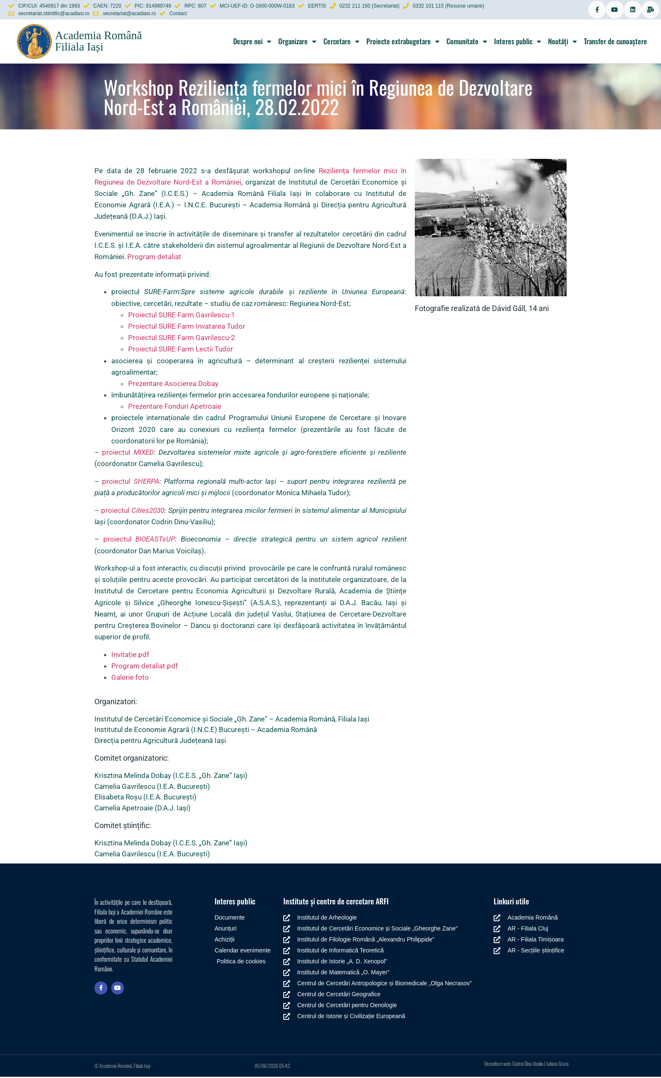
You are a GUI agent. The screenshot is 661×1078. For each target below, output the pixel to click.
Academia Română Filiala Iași (98, 42)
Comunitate (466, 42)
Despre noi (252, 42)
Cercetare (341, 42)
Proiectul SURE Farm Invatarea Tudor (186, 327)
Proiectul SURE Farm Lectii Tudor (180, 350)
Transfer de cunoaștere (615, 42)
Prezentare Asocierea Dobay (173, 385)
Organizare (297, 42)
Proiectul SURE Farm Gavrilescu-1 (181, 315)
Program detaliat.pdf (144, 667)
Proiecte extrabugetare (403, 42)
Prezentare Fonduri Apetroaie (174, 407)
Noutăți (562, 42)
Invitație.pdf (130, 655)
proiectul (127, 453)
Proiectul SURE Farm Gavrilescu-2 (181, 339)
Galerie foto (130, 678)
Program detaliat (154, 258)
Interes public (517, 42)
